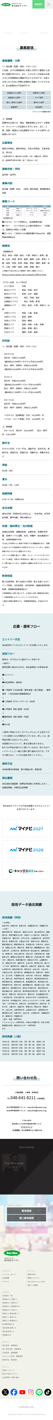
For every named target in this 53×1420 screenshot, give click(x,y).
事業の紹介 (32, 1274)
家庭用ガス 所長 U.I (9, 1310)
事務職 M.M (6, 1335)
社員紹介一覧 (7, 1295)
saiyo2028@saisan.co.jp (37, 1110)
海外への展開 (33, 1285)
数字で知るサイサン (10, 1373)
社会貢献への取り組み (10, 1377)
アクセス (5, 1281)
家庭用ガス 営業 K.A (10, 1302)
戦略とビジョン (33, 1278)
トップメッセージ (9, 1274)
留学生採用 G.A (8, 1331)
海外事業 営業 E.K (9, 1328)
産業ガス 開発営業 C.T (11, 1313)
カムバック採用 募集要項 (12, 1356)
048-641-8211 (23, 1097)
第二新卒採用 (26, 1218)
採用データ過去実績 (43, 32)
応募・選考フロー (24, 32)
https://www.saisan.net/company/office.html (24, 274)
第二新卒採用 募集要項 (11, 1349)
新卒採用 (26, 1211)
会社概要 (5, 1278)
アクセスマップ (26, 1127)
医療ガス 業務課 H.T (10, 1320)
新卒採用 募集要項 (10, 1345)
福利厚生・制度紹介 (10, 1359)
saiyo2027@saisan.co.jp (37, 1107)
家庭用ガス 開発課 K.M (11, 1306)
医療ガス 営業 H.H (9, 1317)
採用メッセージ (8, 1370)
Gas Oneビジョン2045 (36, 1281)
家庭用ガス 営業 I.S (9, 1299)
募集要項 (7, 32)
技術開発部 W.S (8, 1324)
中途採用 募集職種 (10, 1352)
